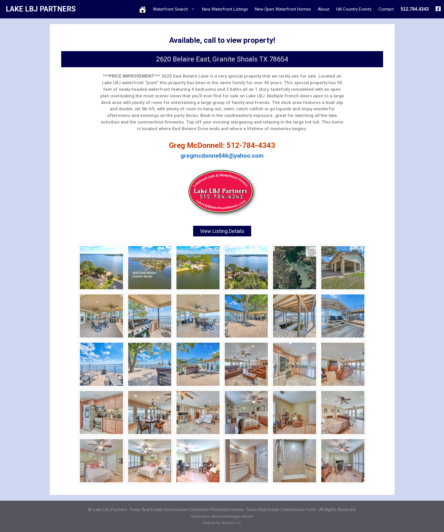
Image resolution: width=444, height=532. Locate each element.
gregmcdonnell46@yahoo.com (222, 155)
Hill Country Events (354, 9)
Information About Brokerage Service (222, 516)
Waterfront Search (176, 9)
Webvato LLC (231, 523)
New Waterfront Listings (225, 9)
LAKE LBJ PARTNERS (41, 9)
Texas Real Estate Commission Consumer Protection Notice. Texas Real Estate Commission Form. (223, 509)
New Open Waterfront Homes (283, 9)
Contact (386, 9)
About (323, 9)
